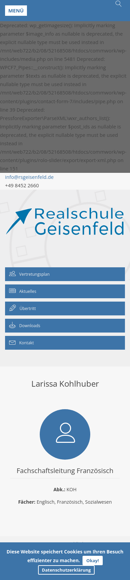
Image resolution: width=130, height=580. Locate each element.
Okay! (92, 560)
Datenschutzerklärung (66, 570)
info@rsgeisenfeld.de (29, 176)
